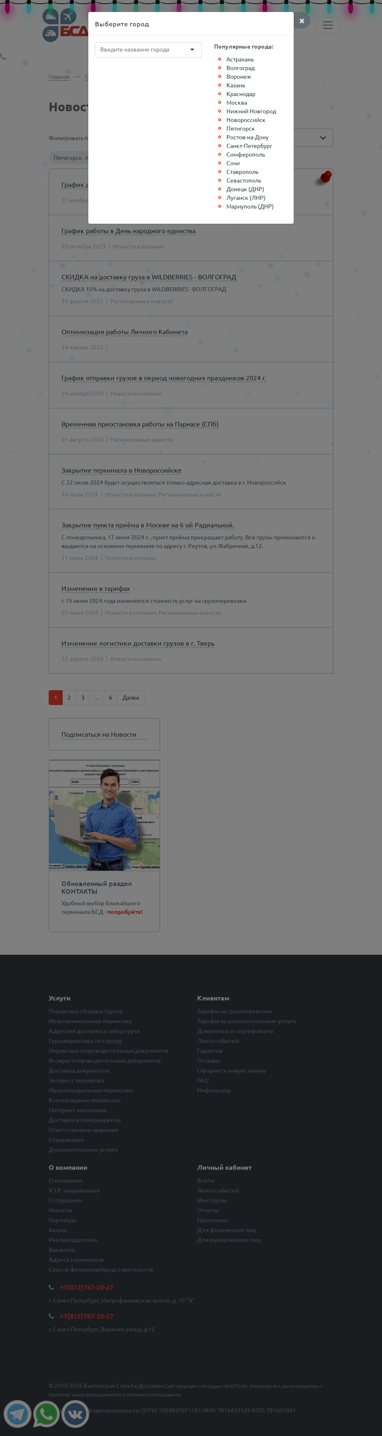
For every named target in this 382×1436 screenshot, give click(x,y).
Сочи (233, 162)
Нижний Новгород (251, 111)
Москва (236, 102)
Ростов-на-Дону (247, 137)
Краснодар (240, 93)
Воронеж (238, 76)
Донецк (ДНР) (245, 188)
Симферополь (245, 154)
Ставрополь (242, 171)
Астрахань (240, 59)
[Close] (302, 20)
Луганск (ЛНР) (246, 197)
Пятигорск (240, 128)
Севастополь (243, 180)
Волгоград (240, 67)
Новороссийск (246, 119)
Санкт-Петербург (249, 145)
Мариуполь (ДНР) (250, 206)
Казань (235, 85)
